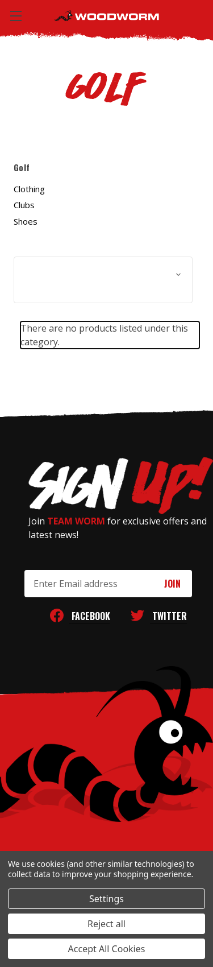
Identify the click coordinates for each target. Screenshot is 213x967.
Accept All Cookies (106, 949)
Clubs (24, 204)
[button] (103, 280)
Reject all (106, 924)
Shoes (25, 221)
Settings (106, 898)
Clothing (29, 189)
